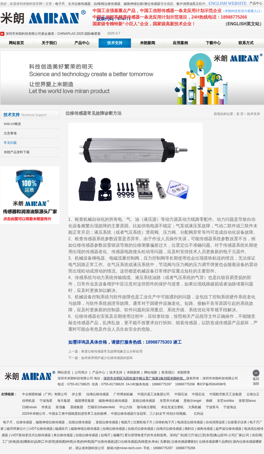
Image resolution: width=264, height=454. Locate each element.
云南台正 (253, 394)
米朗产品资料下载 (17, 152)
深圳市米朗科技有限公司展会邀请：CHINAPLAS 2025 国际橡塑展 (53, 34)
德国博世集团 (84, 401)
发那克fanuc (247, 401)
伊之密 (76, 394)
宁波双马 (212, 407)
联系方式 (246, 43)
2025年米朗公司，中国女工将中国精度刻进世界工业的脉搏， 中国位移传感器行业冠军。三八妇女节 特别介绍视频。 (105, 413)
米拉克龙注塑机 (172, 407)
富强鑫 (60, 407)
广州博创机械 (123, 394)
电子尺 (60, 4)
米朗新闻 (147, 43)
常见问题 (10, 143)
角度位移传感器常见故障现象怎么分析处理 (111, 351)
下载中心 (213, 43)
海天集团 (63, 401)
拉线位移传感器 (80, 422)
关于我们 (49, 43)
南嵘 (209, 401)
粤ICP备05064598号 (211, 384)
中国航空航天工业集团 (225, 394)
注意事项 (10, 133)
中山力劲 (125, 407)
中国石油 (180, 394)
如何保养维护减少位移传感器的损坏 (107, 358)
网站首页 (16, 43)
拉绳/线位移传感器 (107, 4)
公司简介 (81, 372)
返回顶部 (256, 379)
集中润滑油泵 (186, 4)
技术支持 (114, 43)
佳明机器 (28, 401)
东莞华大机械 (169, 401)
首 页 (240, 114)
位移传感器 (82, 4)
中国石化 (198, 394)
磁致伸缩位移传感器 (113, 401)
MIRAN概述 (12, 124)
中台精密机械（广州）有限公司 (44, 394)
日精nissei (29, 407)
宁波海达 (229, 407)
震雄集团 (76, 407)
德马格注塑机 (146, 407)
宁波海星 (46, 401)
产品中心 (255, 3)
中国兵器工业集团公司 (153, 394)
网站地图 (150, 372)
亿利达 (199, 413)
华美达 (46, 407)
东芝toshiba (225, 401)
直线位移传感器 (144, 401)
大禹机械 (194, 407)
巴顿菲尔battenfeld (101, 407)
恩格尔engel (192, 401)
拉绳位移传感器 (97, 394)
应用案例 (180, 43)
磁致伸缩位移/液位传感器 (142, 4)
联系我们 (168, 372)
